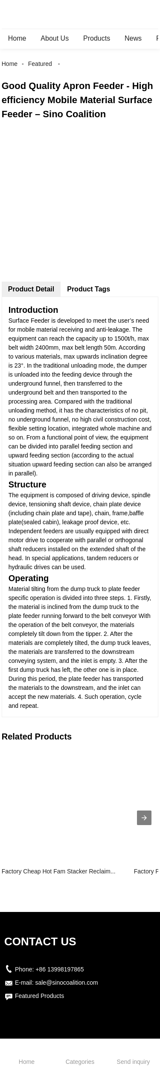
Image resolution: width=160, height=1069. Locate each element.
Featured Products (39, 995)
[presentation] (144, 818)
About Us (55, 38)
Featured (40, 63)
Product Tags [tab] (88, 289)
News (133, 38)
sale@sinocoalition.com (66, 982)
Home (17, 38)
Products (96, 38)
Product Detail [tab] (31, 289)
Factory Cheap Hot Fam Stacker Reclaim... (59, 871)
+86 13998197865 (59, 969)
